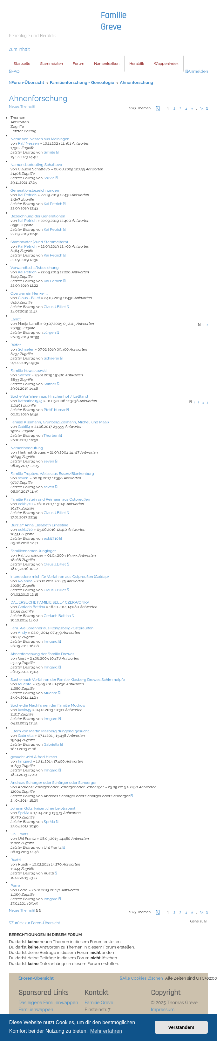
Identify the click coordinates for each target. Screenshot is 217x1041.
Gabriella (25, 735)
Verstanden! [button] (181, 1027)
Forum (78, 63)
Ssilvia (49, 178)
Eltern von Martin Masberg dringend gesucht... (50, 731)
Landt (15, 319)
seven (49, 461)
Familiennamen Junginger (33, 551)
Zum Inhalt (19, 49)
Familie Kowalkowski (28, 370)
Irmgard (51, 641)
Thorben (51, 435)
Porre (15, 885)
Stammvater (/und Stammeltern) (39, 242)
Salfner (24, 375)
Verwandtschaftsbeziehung (34, 267)
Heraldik (136, 63)
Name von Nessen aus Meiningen (40, 139)
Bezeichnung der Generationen (37, 216)
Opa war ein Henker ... (29, 293)
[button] (157, 110)
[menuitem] (14, 71)
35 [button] (202, 108)
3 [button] (180, 108)
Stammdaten (51, 63)
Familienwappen (35, 1009)
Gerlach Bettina (31, 607)
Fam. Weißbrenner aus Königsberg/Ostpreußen (51, 628)
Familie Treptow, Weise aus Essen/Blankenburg (52, 473)
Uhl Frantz (19, 834)
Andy (22, 632)
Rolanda (25, 581)
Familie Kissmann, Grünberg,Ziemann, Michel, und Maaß (59, 422)
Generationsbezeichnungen (34, 190)
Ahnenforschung (38, 98)
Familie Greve (113, 21)
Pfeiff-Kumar (54, 409)
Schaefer (25, 349)
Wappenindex (166, 63)
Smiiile (49, 152)
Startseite (22, 63)
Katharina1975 (30, 401)
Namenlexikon (106, 63)
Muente (24, 684)
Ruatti (15, 860)
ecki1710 (25, 504)
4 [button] (186, 108)
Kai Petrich (27, 195)
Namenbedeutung (26, 448)
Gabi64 (24, 426)
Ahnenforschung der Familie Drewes (42, 654)
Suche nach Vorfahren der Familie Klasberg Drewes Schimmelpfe (67, 679)
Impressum (163, 1009)
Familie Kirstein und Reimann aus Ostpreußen (50, 499)
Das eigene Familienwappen (48, 1002)
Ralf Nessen (28, 143)
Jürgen (50, 332)
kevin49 (24, 710)
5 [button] (192, 108)
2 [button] (174, 108)
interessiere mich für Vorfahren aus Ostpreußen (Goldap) (59, 576)
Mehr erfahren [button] (106, 1031)
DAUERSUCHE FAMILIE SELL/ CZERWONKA (49, 602)
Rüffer (15, 345)
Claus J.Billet (29, 298)
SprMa (23, 813)
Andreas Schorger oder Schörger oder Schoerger (53, 782)
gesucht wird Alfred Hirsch (33, 757)
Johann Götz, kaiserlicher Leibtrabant (42, 808)
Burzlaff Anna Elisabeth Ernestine (39, 525)
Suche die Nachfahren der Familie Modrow (47, 705)
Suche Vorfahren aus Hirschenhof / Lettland (49, 396)
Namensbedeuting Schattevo (36, 164)
